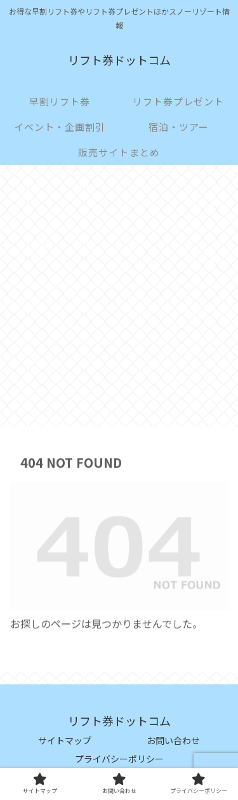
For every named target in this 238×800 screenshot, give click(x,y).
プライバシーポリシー (119, 758)
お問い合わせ (173, 740)
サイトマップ (64, 740)
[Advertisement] (119, 299)
